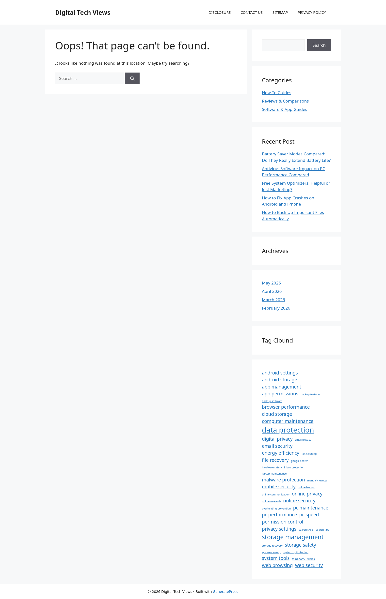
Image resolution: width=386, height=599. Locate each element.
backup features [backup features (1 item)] (311, 394)
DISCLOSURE (220, 12)
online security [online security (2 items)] (299, 500)
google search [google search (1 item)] (299, 461)
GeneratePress (225, 591)
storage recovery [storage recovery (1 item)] (272, 545)
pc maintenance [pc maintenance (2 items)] (310, 508)
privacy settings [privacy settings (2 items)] (279, 529)
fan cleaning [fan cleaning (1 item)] (309, 453)
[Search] (132, 78)
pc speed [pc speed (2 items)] (309, 514)
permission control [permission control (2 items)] (282, 522)
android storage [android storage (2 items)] (279, 379)
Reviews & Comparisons (285, 101)
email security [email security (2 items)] (277, 446)
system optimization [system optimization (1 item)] (295, 552)
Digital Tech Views (82, 12)
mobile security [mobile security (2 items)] (279, 486)
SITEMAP (280, 12)
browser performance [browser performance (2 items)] (286, 407)
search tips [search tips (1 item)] (322, 529)
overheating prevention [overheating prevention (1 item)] (276, 508)
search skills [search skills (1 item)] (306, 529)
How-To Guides (276, 92)
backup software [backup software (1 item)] (272, 401)
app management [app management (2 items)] (281, 387)
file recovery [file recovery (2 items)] (275, 460)
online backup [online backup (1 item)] (306, 487)
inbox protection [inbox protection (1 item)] (294, 467)
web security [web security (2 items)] (309, 565)
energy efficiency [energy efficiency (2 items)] (280, 453)
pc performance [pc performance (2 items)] (279, 514)
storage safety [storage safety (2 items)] (300, 545)
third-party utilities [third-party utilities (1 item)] (303, 559)
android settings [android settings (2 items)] (280, 373)
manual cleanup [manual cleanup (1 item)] (317, 480)
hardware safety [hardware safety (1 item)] (272, 467)
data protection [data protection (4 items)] (288, 430)
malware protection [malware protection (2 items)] (283, 480)
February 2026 (276, 308)
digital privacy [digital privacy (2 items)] (277, 439)
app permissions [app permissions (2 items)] (280, 393)
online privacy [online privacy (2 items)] (307, 494)
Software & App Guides (284, 109)
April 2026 (272, 291)
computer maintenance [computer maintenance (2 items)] (287, 421)
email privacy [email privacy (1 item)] (303, 439)
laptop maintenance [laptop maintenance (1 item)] (274, 473)
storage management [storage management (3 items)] (293, 537)
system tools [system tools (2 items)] (276, 558)
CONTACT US (252, 12)
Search (319, 45)
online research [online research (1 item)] (271, 501)
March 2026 (273, 299)
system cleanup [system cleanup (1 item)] (271, 552)
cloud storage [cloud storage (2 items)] (277, 414)
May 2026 (271, 283)
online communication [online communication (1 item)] (276, 494)
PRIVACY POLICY (312, 12)
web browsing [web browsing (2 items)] (277, 565)
